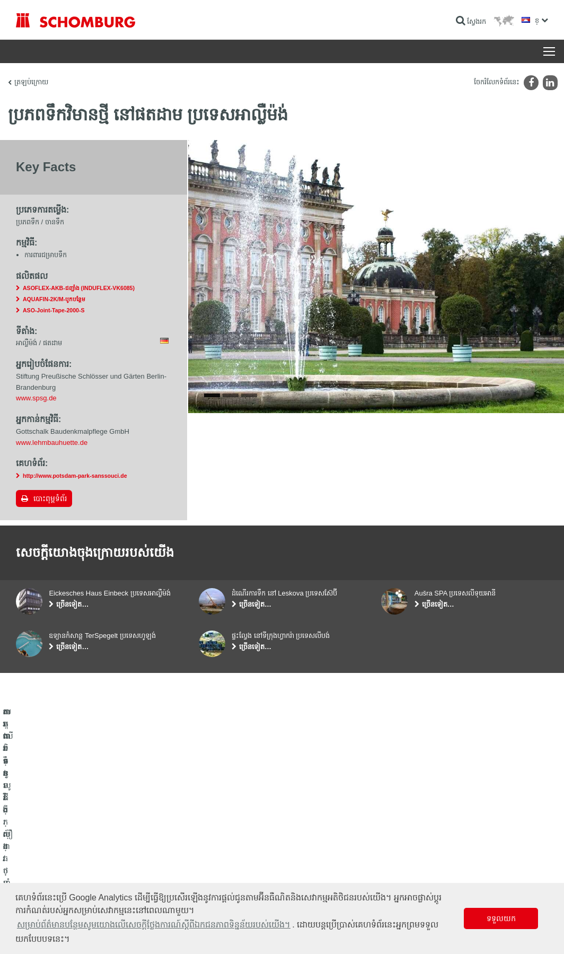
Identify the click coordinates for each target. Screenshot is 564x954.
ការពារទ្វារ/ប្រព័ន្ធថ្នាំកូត (44, 877)
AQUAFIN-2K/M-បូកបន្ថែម (54, 299)
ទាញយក (210, 861)
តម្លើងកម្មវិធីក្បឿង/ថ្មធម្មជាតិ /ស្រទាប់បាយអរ (71, 861)
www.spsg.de (36, 398)
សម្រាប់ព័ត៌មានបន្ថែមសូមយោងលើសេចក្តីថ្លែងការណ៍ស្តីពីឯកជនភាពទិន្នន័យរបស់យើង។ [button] (153, 924)
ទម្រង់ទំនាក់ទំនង (220, 877)
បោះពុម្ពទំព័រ (50, 498)
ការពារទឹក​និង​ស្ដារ (38, 846)
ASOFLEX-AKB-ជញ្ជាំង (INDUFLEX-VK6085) (79, 288)
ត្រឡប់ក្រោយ (31, 82)
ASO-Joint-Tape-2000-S (53, 310)
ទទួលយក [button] (501, 918)
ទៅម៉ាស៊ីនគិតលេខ (221, 846)
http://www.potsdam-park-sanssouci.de (75, 475)
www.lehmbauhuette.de (51, 443)
